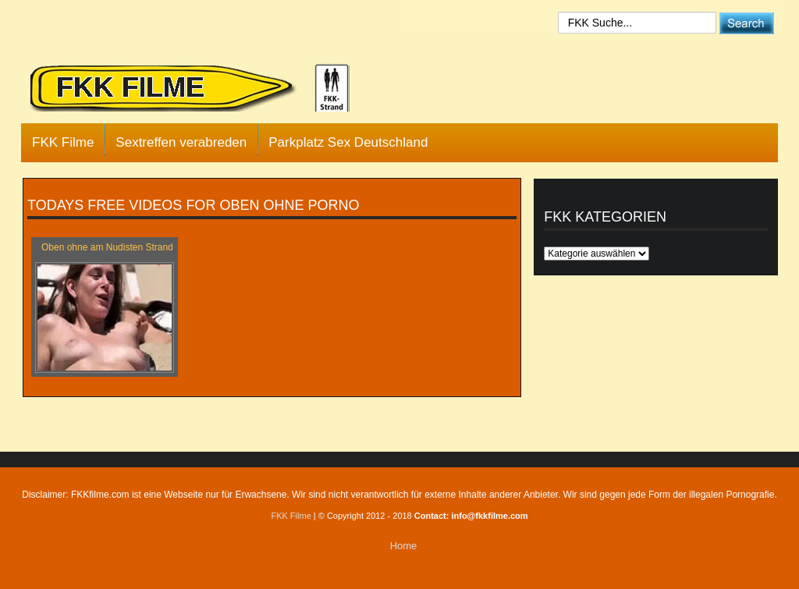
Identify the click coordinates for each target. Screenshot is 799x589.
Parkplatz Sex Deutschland (348, 142)
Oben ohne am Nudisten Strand (107, 247)
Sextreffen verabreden (181, 142)
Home (403, 546)
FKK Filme (63, 142)
